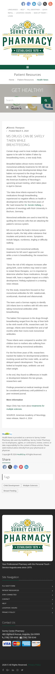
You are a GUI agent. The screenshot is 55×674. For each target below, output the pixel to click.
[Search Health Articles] (22, 100)
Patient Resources (25, 80)
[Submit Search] (46, 100)
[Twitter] (45, 4)
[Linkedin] (34, 4)
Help (22, 9)
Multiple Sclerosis (30, 485)
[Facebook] (23, 4)
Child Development (11, 485)
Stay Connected (9, 595)
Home (11, 80)
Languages (13, 9)
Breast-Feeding (10, 491)
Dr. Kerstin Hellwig (33, 205)
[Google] (29, 4)
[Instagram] (39, 4)
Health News (14, 107)
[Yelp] (50, 4)
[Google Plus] (7, 670)
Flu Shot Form (8, 586)
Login (10, 16)
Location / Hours (23, 13)
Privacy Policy (8, 612)
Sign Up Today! (40, 13)
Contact (6, 599)
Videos (31, 107)
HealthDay (21, 454)
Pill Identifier (33, 9)
